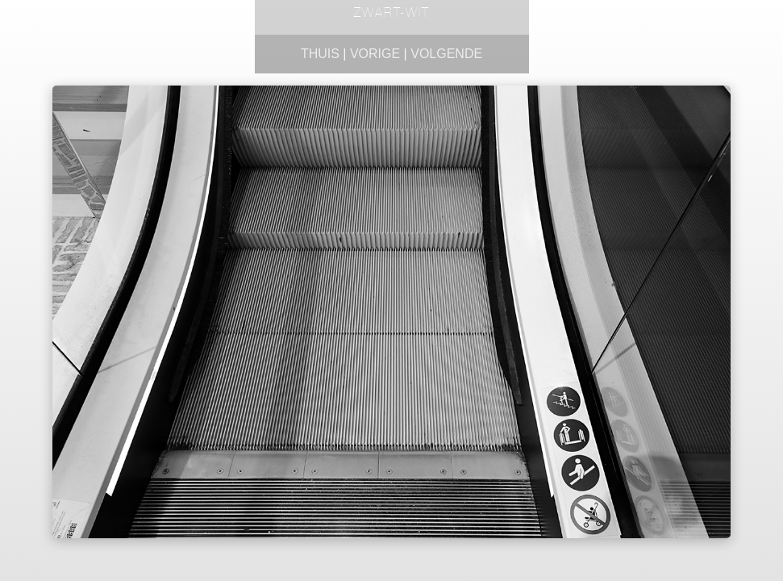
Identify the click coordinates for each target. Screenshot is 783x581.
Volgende (446, 54)
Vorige (375, 54)
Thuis (320, 54)
